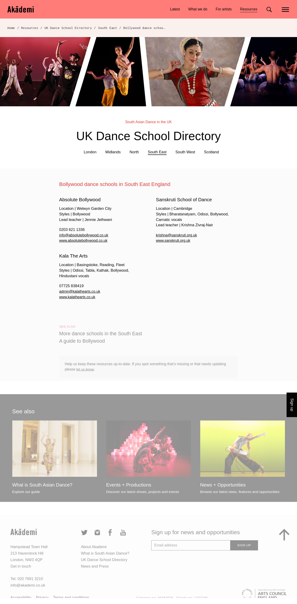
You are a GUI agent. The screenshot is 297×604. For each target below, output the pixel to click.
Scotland (211, 152)
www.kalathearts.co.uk (78, 297)
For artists (224, 9)
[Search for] (269, 9)
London (90, 152)
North (134, 152)
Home (11, 28)
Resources (248, 10)
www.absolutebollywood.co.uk (84, 240)
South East (107, 28)
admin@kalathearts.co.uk (80, 291)
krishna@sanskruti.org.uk (177, 235)
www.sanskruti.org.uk (174, 240)
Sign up (292, 404)
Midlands (113, 152)
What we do (197, 9)
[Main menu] (286, 9)
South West (185, 152)
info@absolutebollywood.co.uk (85, 235)
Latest (175, 9)
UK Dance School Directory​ (68, 28)
